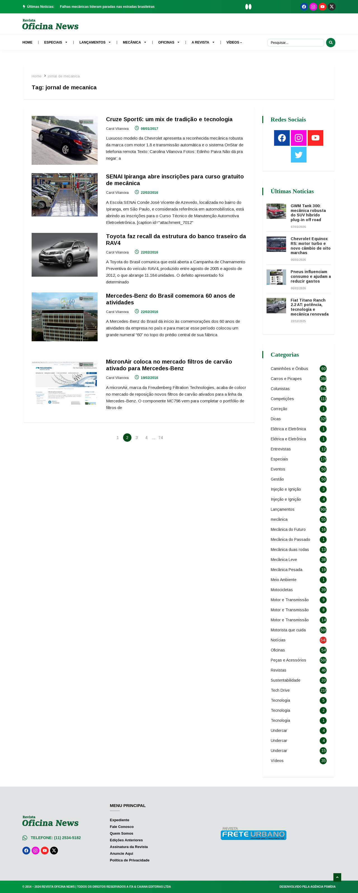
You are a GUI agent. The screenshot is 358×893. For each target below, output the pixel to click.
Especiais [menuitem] (56, 42)
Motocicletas (282, 590)
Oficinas (278, 650)
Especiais (280, 459)
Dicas (276, 419)
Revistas (279, 670)
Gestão (277, 479)
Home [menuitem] (27, 42)
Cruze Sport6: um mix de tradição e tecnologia (169, 119)
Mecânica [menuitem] (135, 42)
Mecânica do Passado (291, 539)
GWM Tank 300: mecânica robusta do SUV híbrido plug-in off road (308, 213)
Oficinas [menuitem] (169, 42)
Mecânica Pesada (287, 569)
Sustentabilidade (286, 680)
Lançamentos (283, 509)
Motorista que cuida (288, 630)
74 (160, 436)
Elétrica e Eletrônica (289, 429)
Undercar (279, 730)
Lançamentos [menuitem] (95, 42)
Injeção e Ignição (286, 489)
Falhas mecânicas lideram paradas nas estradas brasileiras (107, 7)
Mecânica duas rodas (290, 549)
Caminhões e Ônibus (290, 368)
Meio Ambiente (284, 579)
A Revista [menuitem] (203, 42)
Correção (279, 409)
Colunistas (280, 388)
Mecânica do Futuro (288, 529)
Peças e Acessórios (289, 660)
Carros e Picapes (286, 378)
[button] (246, 6)
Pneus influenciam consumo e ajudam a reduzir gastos (309, 276)
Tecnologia (281, 700)
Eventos (278, 469)
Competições (283, 399)
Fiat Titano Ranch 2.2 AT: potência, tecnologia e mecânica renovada (310, 307)
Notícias (278, 640)
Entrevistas (281, 449)
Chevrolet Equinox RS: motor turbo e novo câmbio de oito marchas (309, 246)
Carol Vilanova (117, 129)
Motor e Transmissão (290, 600)
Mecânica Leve (284, 559)
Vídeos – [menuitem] (234, 42)
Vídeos (277, 760)
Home (37, 76)
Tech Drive (280, 690)
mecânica (279, 519)
